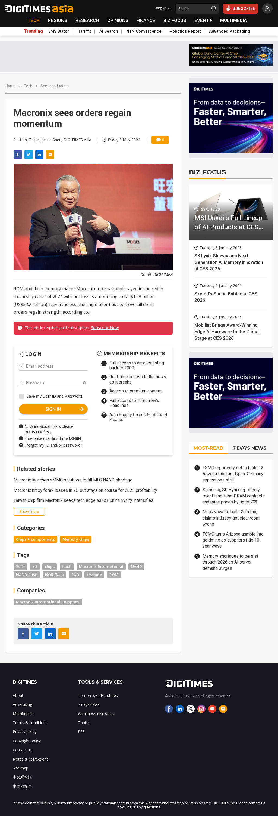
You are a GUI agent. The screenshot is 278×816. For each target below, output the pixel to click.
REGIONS (57, 20)
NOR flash (54, 574)
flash (66, 566)
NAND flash (26, 574)
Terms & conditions (30, 722)
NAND (136, 566)
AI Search (108, 31)
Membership (24, 713)
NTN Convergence (144, 31)
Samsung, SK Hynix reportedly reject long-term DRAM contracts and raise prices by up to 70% (234, 496)
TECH (33, 20)
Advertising (22, 704)
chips (50, 566)
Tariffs (84, 31)
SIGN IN (65, 409)
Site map (20, 768)
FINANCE (146, 20)
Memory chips (75, 539)
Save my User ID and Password (54, 396)
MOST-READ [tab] (208, 448)
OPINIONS (117, 20)
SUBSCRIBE (240, 8)
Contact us (22, 749)
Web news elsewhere (96, 713)
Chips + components (35, 539)
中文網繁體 (22, 777)
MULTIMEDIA (233, 20)
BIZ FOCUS (174, 20)
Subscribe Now (105, 327)
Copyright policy (27, 740)
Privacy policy (24, 731)
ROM (113, 574)
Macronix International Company (48, 601)
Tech (28, 86)
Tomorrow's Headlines (98, 695)
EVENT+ (203, 20)
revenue (94, 574)
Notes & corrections (31, 759)
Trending (33, 31)
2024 (20, 566)
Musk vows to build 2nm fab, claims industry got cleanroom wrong (231, 518)
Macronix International (101, 566)
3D (34, 566)
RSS (81, 731)
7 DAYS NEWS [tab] (249, 448)
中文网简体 (22, 786)
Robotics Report (185, 31)
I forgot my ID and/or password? (53, 445)
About (18, 695)
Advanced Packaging (229, 31)
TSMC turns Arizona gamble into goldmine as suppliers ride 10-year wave (233, 540)
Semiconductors (54, 86)
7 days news (89, 704)
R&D (75, 574)
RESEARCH (87, 20)
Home (10, 86)
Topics (84, 722)
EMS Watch (59, 31)
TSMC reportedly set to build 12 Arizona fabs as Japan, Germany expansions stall (233, 474)
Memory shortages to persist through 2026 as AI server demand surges (230, 562)
